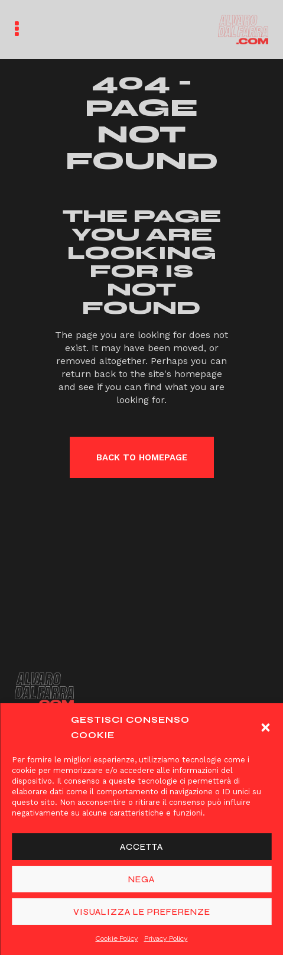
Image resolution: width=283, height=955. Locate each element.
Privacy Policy (166, 938)
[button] (265, 727)
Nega (141, 879)
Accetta (141, 847)
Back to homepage (141, 457)
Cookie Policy (117, 938)
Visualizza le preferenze (141, 912)
